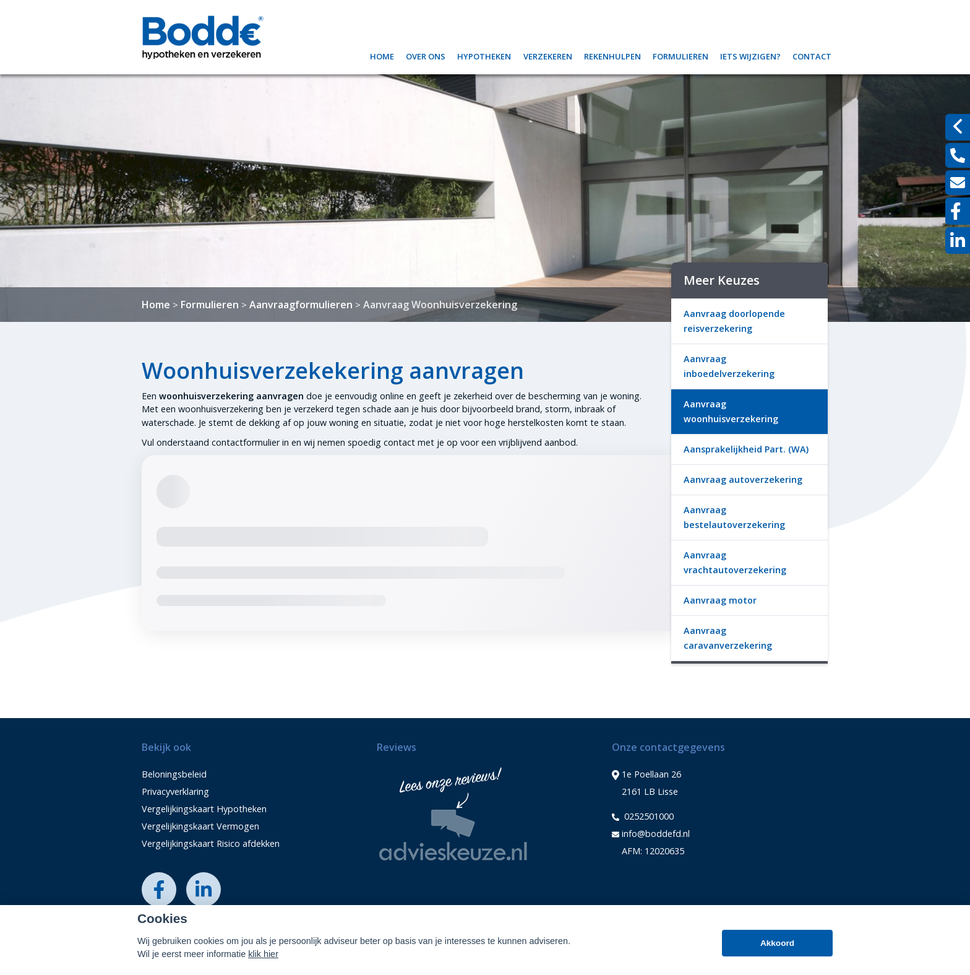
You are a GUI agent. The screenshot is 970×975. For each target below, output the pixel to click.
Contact (811, 54)
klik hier (263, 954)
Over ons (425, 54)
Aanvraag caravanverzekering (728, 638)
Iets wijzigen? (750, 54)
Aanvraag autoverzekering (743, 479)
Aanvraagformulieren (301, 304)
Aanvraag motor (720, 600)
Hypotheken (484, 54)
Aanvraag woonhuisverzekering (731, 411)
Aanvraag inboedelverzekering (729, 366)
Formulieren (680, 54)
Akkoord (777, 943)
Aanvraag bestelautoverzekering (734, 517)
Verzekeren (547, 54)
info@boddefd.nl (651, 834)
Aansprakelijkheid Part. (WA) (746, 449)
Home (382, 54)
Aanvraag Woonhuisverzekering (440, 304)
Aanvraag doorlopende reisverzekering (734, 321)
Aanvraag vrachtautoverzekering (735, 562)
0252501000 (643, 816)
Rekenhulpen (612, 54)
